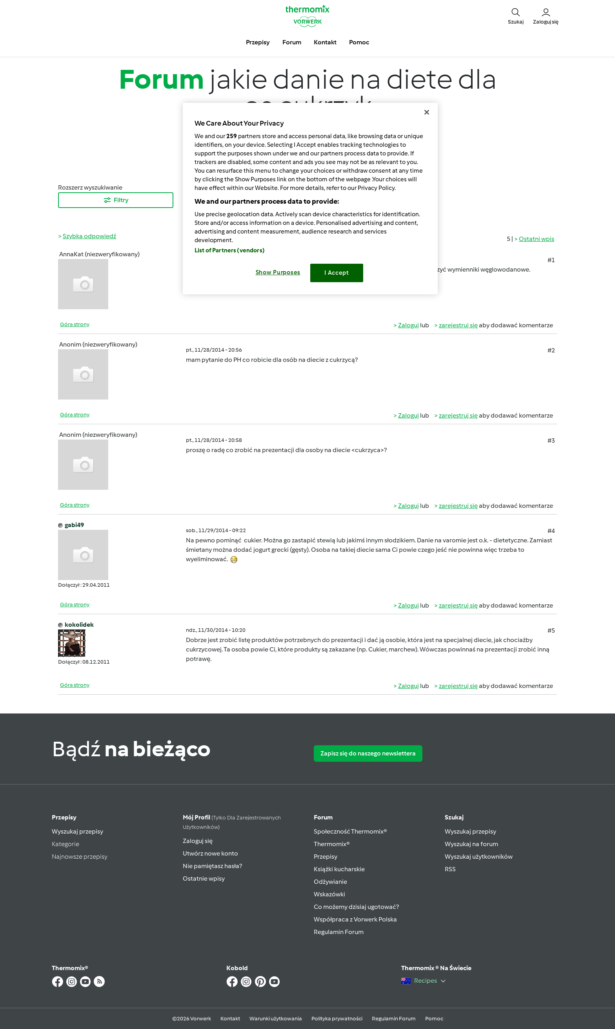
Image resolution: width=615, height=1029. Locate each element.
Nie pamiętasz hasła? (212, 866)
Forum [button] (291, 42)
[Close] (426, 112)
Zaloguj (408, 325)
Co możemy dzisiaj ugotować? (356, 906)
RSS (450, 869)
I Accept (336, 272)
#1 (551, 260)
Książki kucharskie (339, 869)
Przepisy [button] (258, 42)
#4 (551, 531)
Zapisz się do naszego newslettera (368, 753)
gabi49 (74, 525)
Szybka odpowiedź (89, 236)
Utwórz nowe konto (210, 853)
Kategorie (65, 844)
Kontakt (230, 1018)
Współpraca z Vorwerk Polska (355, 919)
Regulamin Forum (339, 932)
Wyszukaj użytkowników (479, 856)
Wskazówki (329, 894)
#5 (551, 630)
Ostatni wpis (536, 239)
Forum (323, 817)
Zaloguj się (198, 841)
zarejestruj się (458, 325)
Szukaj (454, 817)
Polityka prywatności (336, 1018)
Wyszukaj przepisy (77, 831)
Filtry (116, 200)
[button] (516, 16)
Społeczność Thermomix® (350, 831)
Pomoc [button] (359, 42)
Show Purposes (278, 272)
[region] (310, 198)
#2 (551, 350)
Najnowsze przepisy (79, 856)
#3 (551, 440)
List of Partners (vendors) (230, 250)
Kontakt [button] (325, 42)
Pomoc (434, 1018)
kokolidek (79, 624)
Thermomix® (332, 844)
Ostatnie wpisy (204, 878)
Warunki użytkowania (275, 1018)
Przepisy (64, 817)
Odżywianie (330, 881)
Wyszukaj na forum (471, 844)
